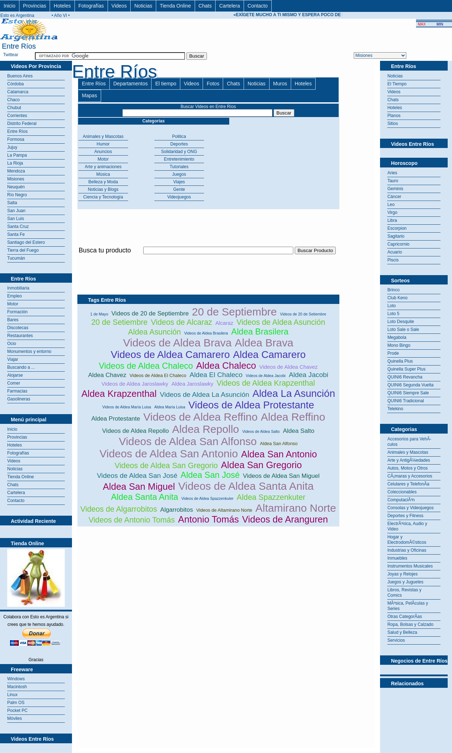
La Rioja (15, 163)
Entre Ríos (17, 131)
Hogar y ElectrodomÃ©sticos (406, 539)
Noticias (143, 6)
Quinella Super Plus (406, 369)
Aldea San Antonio (279, 454)
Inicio (9, 6)
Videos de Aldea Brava (177, 343)
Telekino (395, 408)
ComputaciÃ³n (401, 499)
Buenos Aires (20, 76)
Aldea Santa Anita (144, 497)
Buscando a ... (21, 367)
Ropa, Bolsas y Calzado (410, 624)
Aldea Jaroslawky (192, 384)
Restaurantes (20, 335)
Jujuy (12, 147)
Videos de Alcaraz (181, 322)
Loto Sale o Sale (403, 329)
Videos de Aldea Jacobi (266, 375)
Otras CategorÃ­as (404, 616)
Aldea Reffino (293, 417)
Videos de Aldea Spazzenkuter (207, 498)
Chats (205, 6)
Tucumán (16, 258)
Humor (103, 144)
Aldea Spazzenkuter (271, 497)
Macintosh (17, 686)
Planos (394, 115)
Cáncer (394, 196)
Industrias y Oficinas (406, 550)
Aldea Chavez (107, 375)
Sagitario (395, 236)
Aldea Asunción (154, 332)
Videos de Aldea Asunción (280, 322)
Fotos (213, 83)
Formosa (15, 139)
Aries (392, 172)
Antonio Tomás (208, 519)
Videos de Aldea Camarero (170, 354)
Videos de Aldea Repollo (135, 430)
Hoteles (62, 6)
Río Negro (17, 194)
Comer (13, 383)
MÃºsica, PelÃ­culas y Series (407, 606)
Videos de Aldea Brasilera (206, 333)
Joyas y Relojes (402, 574)
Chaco (13, 99)
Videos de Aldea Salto (261, 431)
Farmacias (17, 391)
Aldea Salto (298, 430)
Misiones (15, 178)
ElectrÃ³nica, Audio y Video (407, 526)
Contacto (258, 6)
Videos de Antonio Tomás (132, 520)
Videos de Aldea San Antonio (168, 454)
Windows (16, 678)
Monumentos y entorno (29, 351)
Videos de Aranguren (285, 519)
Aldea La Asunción (293, 393)
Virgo (392, 212)
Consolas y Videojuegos (410, 507)
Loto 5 (393, 313)
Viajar (12, 359)
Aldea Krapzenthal (119, 394)
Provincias (34, 6)
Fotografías (91, 6)
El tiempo (165, 83)
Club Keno (397, 297)
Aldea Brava (264, 343)
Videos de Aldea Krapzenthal (266, 383)
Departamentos (130, 83)
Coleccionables (401, 491)
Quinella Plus (400, 361)
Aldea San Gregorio (261, 465)
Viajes (179, 181)
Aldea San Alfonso (279, 443)
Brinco (393, 289)
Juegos (179, 174)
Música (103, 174)
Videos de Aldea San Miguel (281, 475)
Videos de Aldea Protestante (251, 405)
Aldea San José (210, 475)
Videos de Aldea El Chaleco (158, 375)
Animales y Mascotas (103, 136)
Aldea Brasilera (260, 331)
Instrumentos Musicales (410, 566)
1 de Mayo (99, 314)
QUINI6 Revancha (404, 377)
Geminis (395, 188)
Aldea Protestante (115, 418)
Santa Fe (16, 234)
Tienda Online (175, 6)
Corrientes (17, 115)
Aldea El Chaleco (216, 374)
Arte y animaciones (103, 166)
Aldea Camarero (269, 354)
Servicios (396, 640)
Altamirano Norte (296, 508)
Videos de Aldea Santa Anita (245, 486)
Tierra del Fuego (23, 250)
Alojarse (15, 375)
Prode (393, 353)
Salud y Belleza (402, 632)
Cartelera (229, 6)
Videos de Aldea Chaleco (146, 366)
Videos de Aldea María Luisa (126, 407)
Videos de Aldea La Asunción (204, 394)
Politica (179, 136)
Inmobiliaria (18, 288)
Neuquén (16, 186)
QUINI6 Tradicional (405, 400)
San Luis (15, 218)
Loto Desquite (400, 321)
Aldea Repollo (205, 429)
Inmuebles (397, 558)
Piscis (392, 260)
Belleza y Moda (103, 181)
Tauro (392, 180)
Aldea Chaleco (226, 365)
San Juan (16, 210)
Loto (391, 305)
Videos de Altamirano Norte (224, 510)
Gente (179, 189)
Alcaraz (225, 323)
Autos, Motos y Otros (407, 468)
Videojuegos (179, 197)
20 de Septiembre (234, 312)
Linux (12, 694)
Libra (392, 220)
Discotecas (17, 327)
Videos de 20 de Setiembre (303, 314)
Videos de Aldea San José (137, 475)
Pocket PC (17, 710)
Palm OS (15, 702)
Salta (12, 202)
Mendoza (16, 171)
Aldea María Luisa (169, 407)
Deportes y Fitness (405, 515)
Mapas (89, 95)
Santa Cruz (18, 226)
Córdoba (15, 83)
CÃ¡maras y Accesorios (409, 476)
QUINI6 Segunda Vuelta (410, 384)
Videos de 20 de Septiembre (150, 313)
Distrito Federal (21, 123)
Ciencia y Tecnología (103, 197)
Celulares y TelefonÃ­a (408, 484)
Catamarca (17, 91)
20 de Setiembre (119, 322)
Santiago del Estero (26, 242)
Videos (119, 6)
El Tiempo (396, 83)
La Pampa (17, 155)
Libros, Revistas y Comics (404, 592)
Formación (17, 311)
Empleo (14, 296)
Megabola (396, 337)
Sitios (392, 123)
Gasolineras (18, 399)
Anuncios (103, 151)
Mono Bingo (398, 345)
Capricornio (398, 244)
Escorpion (396, 228)
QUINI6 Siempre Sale (408, 392)
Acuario (394, 252)
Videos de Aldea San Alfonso (188, 441)
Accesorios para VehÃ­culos (409, 441)
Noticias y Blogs (103, 189)
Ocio (11, 343)
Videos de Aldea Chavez (288, 367)
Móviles (14, 718)
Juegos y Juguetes (405, 581)
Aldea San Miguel (139, 486)
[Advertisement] (208, 258)
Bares (12, 319)
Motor (12, 303)
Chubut (14, 107)
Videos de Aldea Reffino (200, 417)
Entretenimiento (179, 159)
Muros (280, 83)
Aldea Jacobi (308, 374)
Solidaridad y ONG (179, 151)
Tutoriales (179, 166)
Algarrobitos (176, 509)
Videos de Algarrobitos (118, 509)
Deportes (179, 144)
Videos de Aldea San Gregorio (166, 465)
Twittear (10, 54)
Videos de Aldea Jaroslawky (134, 384)
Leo (390, 204)
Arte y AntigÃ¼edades (408, 460)
